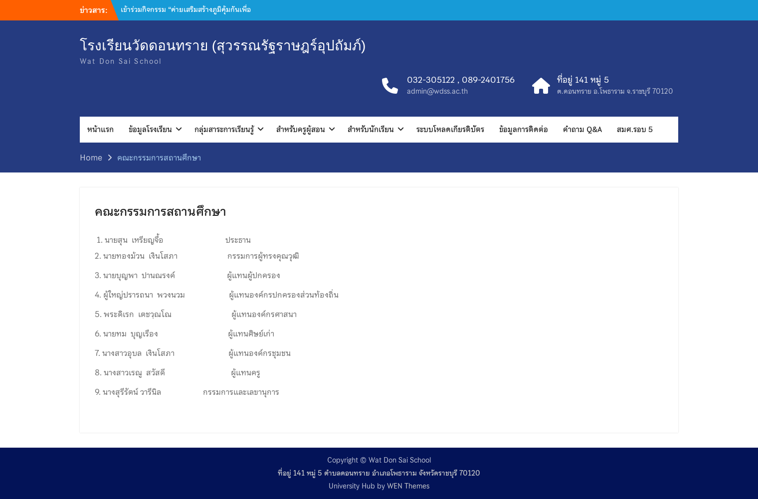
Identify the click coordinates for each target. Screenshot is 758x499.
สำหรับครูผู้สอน (300, 130)
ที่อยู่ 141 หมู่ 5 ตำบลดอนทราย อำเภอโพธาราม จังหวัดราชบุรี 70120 (379, 473)
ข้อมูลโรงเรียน (150, 130)
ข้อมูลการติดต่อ (523, 130)
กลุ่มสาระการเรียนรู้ (224, 130)
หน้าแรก (100, 130)
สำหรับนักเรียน (371, 130)
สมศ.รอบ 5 (635, 130)
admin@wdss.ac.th (437, 91)
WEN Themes (408, 486)
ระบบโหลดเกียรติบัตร (450, 130)
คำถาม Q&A (582, 130)
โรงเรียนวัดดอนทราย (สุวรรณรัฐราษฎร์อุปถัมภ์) (223, 45)
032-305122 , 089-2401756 (461, 80)
